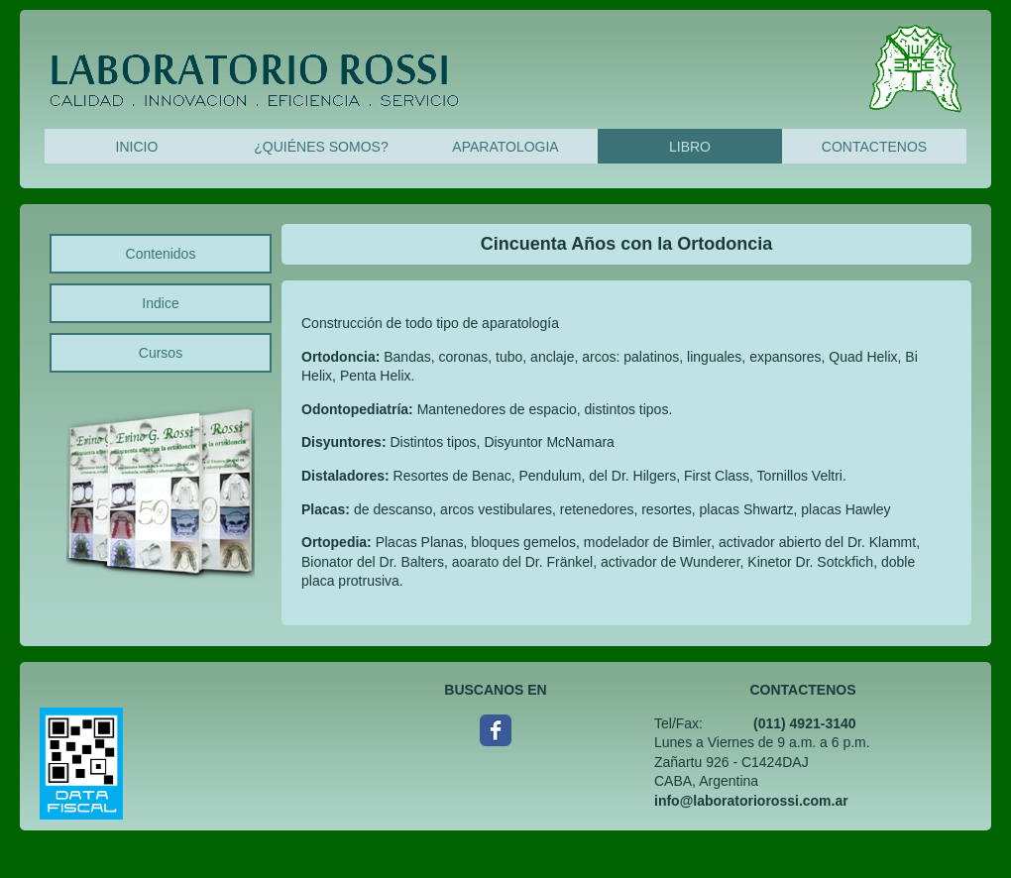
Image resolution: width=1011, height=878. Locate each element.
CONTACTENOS (874, 147)
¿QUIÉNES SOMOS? (321, 147)
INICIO (137, 147)
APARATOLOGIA (505, 147)
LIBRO (690, 147)
